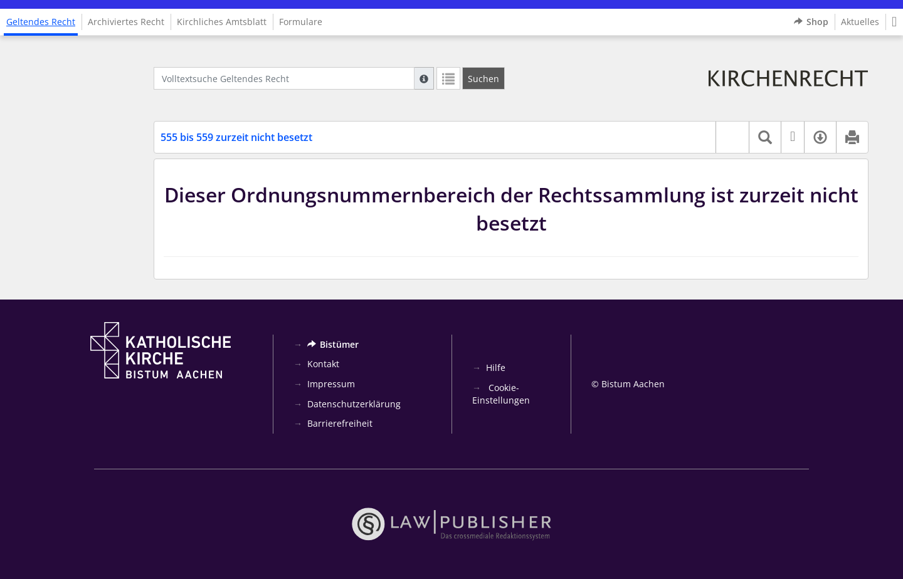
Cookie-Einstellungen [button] (501, 394)
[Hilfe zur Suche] (424, 78)
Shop (811, 22)
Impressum (331, 384)
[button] (894, 22)
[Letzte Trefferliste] (448, 78)
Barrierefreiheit (339, 423)
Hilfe (495, 367)
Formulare (300, 22)
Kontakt (323, 364)
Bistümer (333, 344)
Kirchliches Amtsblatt (222, 22)
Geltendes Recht (40, 22)
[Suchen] (483, 78)
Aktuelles (860, 22)
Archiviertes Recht (126, 22)
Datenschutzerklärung (354, 404)
